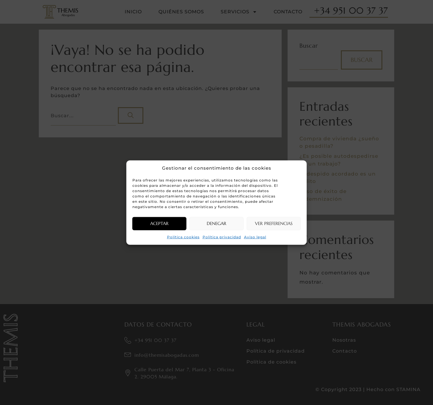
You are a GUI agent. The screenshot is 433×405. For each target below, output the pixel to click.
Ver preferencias (274, 223)
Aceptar (159, 223)
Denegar (216, 223)
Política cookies (183, 236)
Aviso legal (255, 236)
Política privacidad (222, 236)
